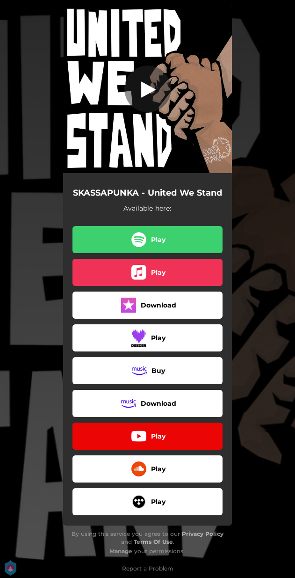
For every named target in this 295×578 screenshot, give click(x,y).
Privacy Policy (202, 533)
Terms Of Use (153, 541)
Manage (120, 551)
